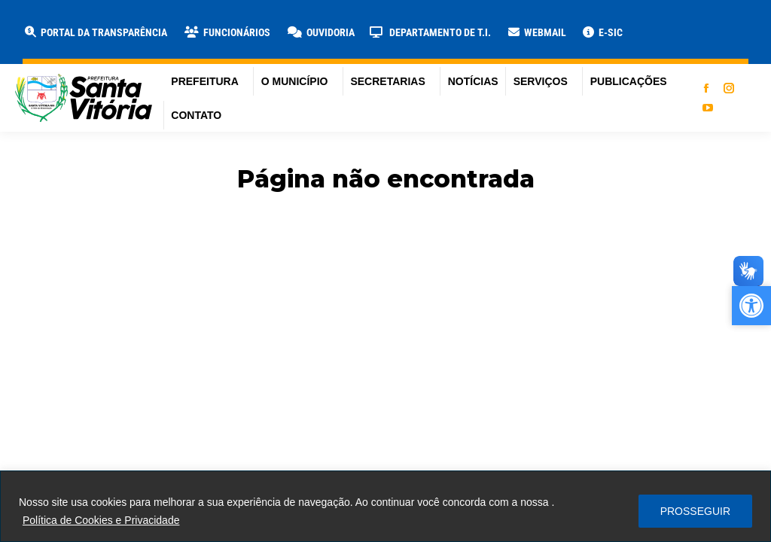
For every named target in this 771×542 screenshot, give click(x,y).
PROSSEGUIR (695, 511)
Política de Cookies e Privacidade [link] (101, 520)
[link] (95, 32)
